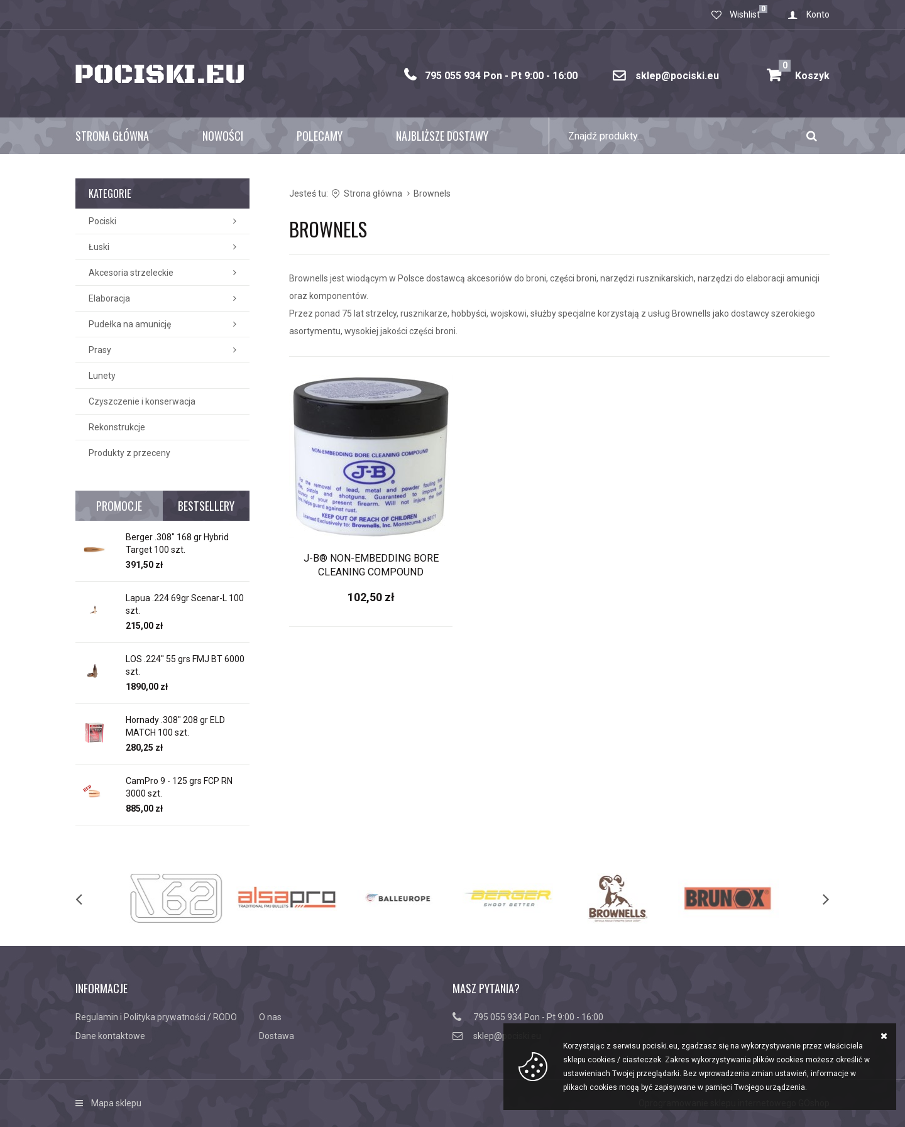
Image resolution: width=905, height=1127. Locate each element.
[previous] (91, 898)
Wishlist (745, 14)
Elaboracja (109, 298)
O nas (270, 1017)
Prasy (100, 350)
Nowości (222, 136)
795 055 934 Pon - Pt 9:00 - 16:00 (501, 76)
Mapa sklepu (116, 1103)
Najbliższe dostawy (442, 136)
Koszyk (804, 71)
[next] (813, 898)
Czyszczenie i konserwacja (142, 401)
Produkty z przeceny (129, 453)
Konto (818, 14)
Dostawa (276, 1036)
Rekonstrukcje (117, 427)
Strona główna (112, 136)
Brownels (432, 193)
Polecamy (320, 136)
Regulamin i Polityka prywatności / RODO (156, 1017)
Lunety (102, 376)
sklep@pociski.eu (677, 76)
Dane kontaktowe (110, 1036)
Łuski (99, 247)
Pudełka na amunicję (130, 324)
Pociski (102, 221)
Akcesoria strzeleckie (131, 273)
